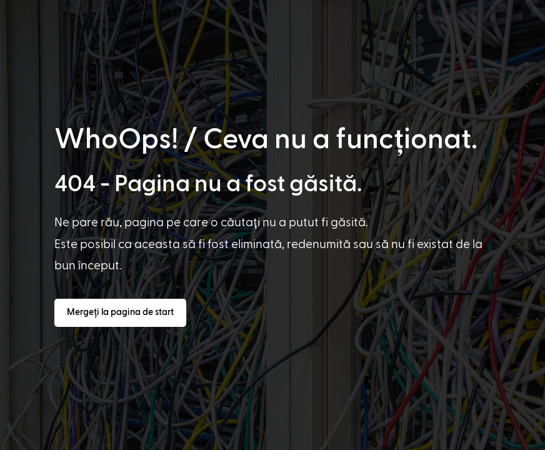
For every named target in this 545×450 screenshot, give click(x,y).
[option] (35, 439)
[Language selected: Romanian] (274, 438)
